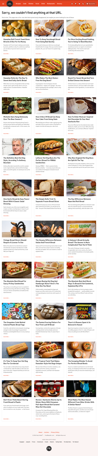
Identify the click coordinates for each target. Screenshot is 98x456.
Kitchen (31, 3)
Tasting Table (59, 442)
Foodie (46, 442)
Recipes (18, 3)
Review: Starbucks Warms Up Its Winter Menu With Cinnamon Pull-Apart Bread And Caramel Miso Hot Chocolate (49, 403)
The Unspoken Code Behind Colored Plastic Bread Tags (14, 323)
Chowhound (40, 442)
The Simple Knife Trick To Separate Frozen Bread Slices (47, 200)
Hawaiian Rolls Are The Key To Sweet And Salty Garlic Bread (15, 79)
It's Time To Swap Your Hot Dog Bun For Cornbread (15, 362)
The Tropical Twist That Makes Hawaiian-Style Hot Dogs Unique (49, 362)
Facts (37, 3)
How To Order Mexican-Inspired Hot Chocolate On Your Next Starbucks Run (80, 119)
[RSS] (83, 4)
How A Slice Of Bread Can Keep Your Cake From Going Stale (48, 118)
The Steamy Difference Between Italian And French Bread (48, 241)
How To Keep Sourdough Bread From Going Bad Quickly (48, 40)
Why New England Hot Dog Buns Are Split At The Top (80, 159)
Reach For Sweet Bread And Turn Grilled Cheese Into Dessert (81, 79)
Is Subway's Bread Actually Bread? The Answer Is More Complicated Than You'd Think (80, 242)
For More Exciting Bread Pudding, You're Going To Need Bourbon (81, 40)
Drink (43, 3)
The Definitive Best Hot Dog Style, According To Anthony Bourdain (14, 160)
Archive (46, 432)
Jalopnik (28, 442)
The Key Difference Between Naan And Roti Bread (79, 200)
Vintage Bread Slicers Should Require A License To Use (14, 241)
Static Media (39, 435)
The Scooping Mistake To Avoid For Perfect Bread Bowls (80, 362)
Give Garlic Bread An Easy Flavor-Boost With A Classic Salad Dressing (16, 201)
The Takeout (75, 442)
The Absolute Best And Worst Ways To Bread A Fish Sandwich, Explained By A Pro (80, 283)
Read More (5, 53)
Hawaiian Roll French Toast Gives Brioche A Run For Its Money (16, 40)
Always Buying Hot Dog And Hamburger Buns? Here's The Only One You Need (47, 283)
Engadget (22, 442)
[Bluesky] (79, 4)
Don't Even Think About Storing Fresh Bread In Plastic (15, 401)
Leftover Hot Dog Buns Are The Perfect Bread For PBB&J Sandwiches (48, 160)
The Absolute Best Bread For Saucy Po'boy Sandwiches (14, 282)
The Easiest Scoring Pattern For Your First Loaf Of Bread (48, 323)
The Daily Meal (67, 442)
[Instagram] (72, 4)
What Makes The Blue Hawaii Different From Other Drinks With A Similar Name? (81, 402)
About (40, 432)
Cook (24, 3)
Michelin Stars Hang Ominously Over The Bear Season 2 (15, 118)
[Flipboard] (75, 4)
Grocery (59, 3)
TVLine (33, 442)
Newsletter (90, 4)
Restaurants (51, 3)
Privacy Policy (55, 432)
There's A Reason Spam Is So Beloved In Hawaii (79, 323)
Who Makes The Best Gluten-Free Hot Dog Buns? (47, 79)
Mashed (52, 442)
